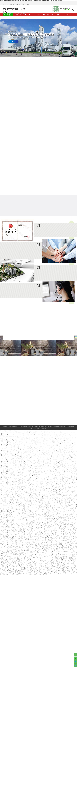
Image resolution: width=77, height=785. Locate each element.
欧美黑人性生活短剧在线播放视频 (50, 451)
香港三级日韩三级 (40, 528)
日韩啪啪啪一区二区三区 (10, 505)
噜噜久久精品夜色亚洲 (38, 490)
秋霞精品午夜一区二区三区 (32, 478)
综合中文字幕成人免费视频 (43, 438)
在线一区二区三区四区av (40, 467)
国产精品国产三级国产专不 (44, 465)
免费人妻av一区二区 (4, 441)
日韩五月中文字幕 (46, 485)
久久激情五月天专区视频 (37, 448)
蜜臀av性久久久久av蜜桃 (64, 544)
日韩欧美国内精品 (19, 444)
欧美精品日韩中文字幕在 (63, 446)
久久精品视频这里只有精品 (63, 556)
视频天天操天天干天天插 (44, 482)
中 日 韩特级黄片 (59, 494)
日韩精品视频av (71, 558)
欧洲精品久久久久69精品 (60, 440)
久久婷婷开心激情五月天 (52, 440)
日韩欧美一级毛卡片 (48, 552)
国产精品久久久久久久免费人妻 (45, 519)
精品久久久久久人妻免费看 (16, 490)
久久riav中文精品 (18, 541)
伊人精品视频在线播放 (17, 543)
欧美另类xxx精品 (31, 453)
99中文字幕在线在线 (25, 501)
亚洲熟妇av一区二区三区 (32, 437)
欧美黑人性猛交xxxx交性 (54, 565)
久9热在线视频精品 (33, 432)
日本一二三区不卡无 (14, 507)
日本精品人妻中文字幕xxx (7, 437)
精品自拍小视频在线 (33, 498)
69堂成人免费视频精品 (66, 450)
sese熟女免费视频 (25, 464)
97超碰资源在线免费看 (54, 441)
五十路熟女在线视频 (51, 448)
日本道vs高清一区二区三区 (12, 469)
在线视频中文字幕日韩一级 (47, 534)
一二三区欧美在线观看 (41, 530)
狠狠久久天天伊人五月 (58, 488)
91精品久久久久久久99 (51, 469)
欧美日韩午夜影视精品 (69, 548)
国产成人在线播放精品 (43, 450)
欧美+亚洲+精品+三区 (47, 445)
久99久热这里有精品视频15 (72, 556)
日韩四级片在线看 (22, 443)
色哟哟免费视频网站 (63, 442)
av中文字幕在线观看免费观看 (31, 504)
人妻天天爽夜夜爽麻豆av (33, 489)
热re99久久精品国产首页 (32, 509)
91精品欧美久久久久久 (14, 448)
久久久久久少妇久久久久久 (61, 490)
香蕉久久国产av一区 (66, 453)
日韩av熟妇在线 (24, 475)
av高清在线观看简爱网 (35, 450)
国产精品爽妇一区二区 (62, 449)
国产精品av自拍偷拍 (57, 544)
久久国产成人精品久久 (57, 513)
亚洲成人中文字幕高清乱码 (72, 517)
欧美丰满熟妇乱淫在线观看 (69, 455)
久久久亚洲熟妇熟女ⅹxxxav (20, 461)
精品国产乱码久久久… (67, 433)
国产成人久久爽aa (51, 434)
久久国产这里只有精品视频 (19, 438)
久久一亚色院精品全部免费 (30, 496)
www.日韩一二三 (64, 549)
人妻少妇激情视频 (62, 567)
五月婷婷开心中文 (31, 566)
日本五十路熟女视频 (11, 434)
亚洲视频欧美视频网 (3, 439)
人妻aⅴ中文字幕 (45, 491)
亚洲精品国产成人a (36, 553)
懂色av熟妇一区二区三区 (24, 449)
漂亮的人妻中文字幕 (37, 494)
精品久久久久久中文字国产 (65, 506)
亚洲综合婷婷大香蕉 (49, 459)
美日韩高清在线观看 (51, 568)
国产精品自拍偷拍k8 (13, 436)
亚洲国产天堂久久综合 (52, 453)
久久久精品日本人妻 (17, 473)
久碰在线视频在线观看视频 (65, 498)
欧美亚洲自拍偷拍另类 (37, 560)
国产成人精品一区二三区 (14, 568)
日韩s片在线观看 (53, 528)
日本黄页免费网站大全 (59, 438)
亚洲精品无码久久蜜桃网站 (18, 491)
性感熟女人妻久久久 (19, 447)
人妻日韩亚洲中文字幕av (50, 435)
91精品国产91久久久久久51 (46, 441)
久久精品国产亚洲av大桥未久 (22, 497)
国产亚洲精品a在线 (68, 471)
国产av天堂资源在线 (68, 533)
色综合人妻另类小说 (18, 445)
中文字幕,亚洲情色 (60, 478)
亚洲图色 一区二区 (64, 563)
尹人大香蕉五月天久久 (68, 454)
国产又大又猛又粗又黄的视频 (12, 478)
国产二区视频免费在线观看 (38, 508)
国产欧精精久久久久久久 (13, 468)
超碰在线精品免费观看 (58, 486)
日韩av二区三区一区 (46, 475)
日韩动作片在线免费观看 (11, 560)
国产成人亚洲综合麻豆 (63, 564)
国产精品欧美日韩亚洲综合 (6, 474)
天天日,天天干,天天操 (72, 472)
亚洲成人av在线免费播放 (38, 555)
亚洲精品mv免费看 (68, 445)
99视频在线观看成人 (62, 468)
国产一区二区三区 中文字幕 (56, 504)
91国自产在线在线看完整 (20, 466)
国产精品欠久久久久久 (18, 527)
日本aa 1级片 (19, 501)
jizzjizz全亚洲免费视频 (38, 434)
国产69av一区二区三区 (68, 461)
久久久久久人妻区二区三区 (52, 490)
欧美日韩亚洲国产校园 (33, 556)
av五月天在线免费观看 (16, 524)
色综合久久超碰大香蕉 (20, 457)
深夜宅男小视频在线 (6, 452)
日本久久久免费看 (41, 511)
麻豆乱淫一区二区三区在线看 (34, 537)
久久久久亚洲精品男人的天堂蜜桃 (64, 520)
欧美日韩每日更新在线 (52, 473)
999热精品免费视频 (14, 460)
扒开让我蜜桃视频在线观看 (16, 534)
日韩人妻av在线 (69, 432)
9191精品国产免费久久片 (15, 471)
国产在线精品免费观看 (7, 463)
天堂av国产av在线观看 (69, 523)
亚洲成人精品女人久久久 (61, 560)
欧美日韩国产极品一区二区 (46, 506)
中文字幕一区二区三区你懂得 (6, 433)
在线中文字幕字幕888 (33, 435)
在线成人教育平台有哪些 (64, 535)
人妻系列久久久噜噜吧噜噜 (59, 457)
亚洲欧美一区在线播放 (28, 469)
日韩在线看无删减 (22, 433)
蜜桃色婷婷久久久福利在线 (53, 521)
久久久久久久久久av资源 (49, 489)
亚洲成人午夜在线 (42, 451)
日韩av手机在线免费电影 (60, 433)
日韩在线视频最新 (31, 512)
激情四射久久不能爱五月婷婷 (67, 482)
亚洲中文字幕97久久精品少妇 (51, 450)
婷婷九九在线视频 (4, 461)
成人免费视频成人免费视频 (49, 452)
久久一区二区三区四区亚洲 (26, 574)
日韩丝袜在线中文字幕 (3, 480)
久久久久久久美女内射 (71, 446)
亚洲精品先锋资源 (38, 476)
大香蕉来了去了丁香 (54, 461)
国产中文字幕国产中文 (59, 447)
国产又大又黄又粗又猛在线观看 (51, 500)
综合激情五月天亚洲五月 (43, 572)
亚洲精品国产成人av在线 (11, 498)
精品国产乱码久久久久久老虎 (7, 524)
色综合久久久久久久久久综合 (56, 474)
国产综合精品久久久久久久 (31, 534)
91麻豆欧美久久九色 (29, 483)
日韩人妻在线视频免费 (35, 447)
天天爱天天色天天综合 (56, 503)
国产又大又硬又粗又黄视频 (28, 502)
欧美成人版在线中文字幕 (40, 437)
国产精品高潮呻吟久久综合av (11, 526)
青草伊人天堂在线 (70, 549)
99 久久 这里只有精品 (21, 507)
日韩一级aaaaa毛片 (58, 550)
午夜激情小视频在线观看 (9, 496)
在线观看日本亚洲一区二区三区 (43, 446)
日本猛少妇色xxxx (20, 465)
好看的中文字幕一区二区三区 (62, 493)
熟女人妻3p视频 (40, 474)
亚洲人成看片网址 (57, 436)
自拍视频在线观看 (38, 510)
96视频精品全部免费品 (70, 470)
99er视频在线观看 (28, 557)
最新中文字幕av (71, 458)
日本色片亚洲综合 (45, 529)
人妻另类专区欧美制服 (14, 455)
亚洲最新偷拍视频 (8, 539)
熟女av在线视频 (41, 461)
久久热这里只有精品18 (19, 484)
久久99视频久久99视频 (66, 532)
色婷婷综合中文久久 (9, 494)
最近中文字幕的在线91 (34, 470)
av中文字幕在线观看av (31, 523)
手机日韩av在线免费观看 (22, 488)
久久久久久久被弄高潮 (32, 513)
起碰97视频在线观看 (37, 501)
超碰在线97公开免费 (56, 442)
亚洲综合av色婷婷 (67, 546)
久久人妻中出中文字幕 (3, 498)
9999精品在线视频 (68, 518)
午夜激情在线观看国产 (19, 446)
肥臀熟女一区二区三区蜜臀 (51, 501)
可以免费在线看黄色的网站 (71, 563)
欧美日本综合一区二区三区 (4, 485)
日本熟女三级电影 (19, 477)
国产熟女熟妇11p (58, 491)
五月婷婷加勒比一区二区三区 (39, 458)
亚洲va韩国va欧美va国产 (6, 488)
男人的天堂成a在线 (30, 452)
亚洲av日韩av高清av (17, 456)
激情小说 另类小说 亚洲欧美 (60, 518)
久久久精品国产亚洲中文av (69, 539)
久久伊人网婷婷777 (25, 476)
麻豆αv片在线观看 (4, 503)
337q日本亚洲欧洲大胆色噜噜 (5, 535)
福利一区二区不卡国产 (35, 507)
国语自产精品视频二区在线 (26, 517)
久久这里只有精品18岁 (60, 525)
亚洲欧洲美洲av (41, 481)
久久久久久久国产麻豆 (18, 517)
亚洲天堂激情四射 (59, 451)
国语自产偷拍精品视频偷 (36, 468)
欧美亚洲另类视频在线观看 (6, 547)
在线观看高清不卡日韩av (52, 447)
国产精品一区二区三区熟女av (26, 447)
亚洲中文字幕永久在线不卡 (11, 529)
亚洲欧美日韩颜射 (30, 497)
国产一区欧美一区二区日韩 (18, 511)
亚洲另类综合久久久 (47, 481)
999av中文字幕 (70, 474)
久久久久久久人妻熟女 (38, 549)
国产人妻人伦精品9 (66, 570)
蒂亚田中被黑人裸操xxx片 (29, 461)
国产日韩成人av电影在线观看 (61, 492)
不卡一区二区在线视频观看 (63, 437)
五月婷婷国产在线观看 (10, 462)
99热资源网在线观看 (26, 537)
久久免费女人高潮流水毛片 (11, 459)
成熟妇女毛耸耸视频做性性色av (19, 462)
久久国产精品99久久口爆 (47, 508)
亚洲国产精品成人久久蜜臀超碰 (23, 523)
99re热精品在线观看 (3, 561)
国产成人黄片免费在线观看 (69, 469)
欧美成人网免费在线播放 (72, 542)
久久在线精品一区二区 (52, 539)
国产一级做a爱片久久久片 (28, 466)
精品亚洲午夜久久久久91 (4, 449)
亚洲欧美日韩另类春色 (24, 547)
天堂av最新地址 (24, 482)
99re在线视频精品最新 (52, 485)
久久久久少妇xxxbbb (68, 476)
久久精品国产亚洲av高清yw (59, 566)
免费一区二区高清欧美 (18, 441)
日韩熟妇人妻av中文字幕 (19, 537)
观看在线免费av (13, 521)
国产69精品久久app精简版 (31, 475)
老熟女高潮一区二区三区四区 (11, 466)
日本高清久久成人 (15, 497)
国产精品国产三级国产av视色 (40, 459)
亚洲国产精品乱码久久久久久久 (57, 459)
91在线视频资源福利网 (23, 481)
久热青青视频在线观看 (36, 466)
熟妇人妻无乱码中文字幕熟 (35, 568)
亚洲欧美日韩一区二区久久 (29, 550)
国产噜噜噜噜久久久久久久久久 (43, 480)
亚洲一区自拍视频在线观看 (37, 527)
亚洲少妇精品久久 (70, 547)
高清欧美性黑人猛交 (5, 511)
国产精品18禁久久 (64, 515)
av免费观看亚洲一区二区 (39, 449)
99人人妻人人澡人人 (9, 481)
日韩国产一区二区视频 (30, 508)
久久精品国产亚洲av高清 (53, 560)
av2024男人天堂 (64, 452)
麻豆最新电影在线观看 (37, 532)
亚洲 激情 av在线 (40, 515)
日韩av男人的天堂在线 (61, 529)
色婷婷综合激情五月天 (68, 567)
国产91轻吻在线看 (34, 530)
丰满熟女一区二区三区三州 (54, 526)
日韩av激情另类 (61, 455)
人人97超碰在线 (15, 496)
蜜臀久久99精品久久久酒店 (69, 466)
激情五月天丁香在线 (36, 433)
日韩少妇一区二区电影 (32, 467)
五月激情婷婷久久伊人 (54, 432)
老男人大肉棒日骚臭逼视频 (13, 530)
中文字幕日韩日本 (19, 435)
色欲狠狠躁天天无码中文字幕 (42, 439)
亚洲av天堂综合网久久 (48, 462)
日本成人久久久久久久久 (39, 485)
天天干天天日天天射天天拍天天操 (71, 511)
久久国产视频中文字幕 (58, 435)
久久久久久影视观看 (28, 486)
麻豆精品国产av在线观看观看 (45, 510)
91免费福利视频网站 (8, 443)
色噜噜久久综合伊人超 (35, 486)
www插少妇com (26, 442)
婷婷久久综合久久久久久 (35, 443)
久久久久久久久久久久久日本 (27, 440)
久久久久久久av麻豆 (69, 462)
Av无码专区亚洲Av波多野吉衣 (10, 541)
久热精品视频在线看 (62, 464)
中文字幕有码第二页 (65, 568)
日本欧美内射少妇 (41, 452)
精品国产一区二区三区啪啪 (30, 520)
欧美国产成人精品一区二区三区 (6, 448)
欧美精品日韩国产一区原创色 (25, 473)
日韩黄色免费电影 (24, 532)
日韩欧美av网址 (20, 470)
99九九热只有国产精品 (71, 444)
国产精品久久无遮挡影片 (5, 504)
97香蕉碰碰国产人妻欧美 (26, 479)
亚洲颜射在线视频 (56, 489)
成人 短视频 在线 (11, 506)
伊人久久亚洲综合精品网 (13, 483)
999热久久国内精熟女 (10, 499)
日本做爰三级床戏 (68, 464)
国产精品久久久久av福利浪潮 (28, 553)
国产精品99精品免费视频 (53, 548)
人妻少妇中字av (19, 436)
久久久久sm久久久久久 (66, 496)
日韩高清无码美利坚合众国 (21, 486)
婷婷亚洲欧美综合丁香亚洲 (23, 458)
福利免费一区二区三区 (44, 448)
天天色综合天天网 (27, 457)
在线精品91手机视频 (18, 569)
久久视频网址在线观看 (25, 434)
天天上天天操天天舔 (7, 521)
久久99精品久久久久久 (29, 563)
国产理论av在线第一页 (49, 442)
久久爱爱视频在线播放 (40, 454)
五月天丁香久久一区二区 (68, 481)
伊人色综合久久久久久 (11, 441)
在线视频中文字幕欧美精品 (18, 440)
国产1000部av (55, 543)
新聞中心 (58, 14)
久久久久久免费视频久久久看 (4, 487)
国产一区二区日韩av (46, 554)
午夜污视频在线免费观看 (60, 473)
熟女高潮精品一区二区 (26, 505)
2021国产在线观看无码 (60, 508)
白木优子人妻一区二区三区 (65, 552)
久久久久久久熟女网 (61, 546)
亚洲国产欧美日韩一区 (38, 475)
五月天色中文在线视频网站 (49, 541)
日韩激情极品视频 (72, 541)
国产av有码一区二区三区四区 (65, 513)
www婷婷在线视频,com (41, 533)
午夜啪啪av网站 (24, 504)
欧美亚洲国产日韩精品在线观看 (43, 473)
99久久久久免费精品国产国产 (41, 500)
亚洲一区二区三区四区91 (41, 541)
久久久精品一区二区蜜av (24, 437)
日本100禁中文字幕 (43, 443)
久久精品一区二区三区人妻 (52, 499)
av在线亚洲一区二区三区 (32, 464)
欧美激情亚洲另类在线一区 (30, 571)
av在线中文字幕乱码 (60, 450)
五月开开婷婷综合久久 (66, 522)
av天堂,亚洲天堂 (59, 522)
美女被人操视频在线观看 (37, 522)
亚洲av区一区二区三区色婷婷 (66, 451)
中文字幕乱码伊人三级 (47, 538)
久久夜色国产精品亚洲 (61, 476)
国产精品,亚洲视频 (5, 450)
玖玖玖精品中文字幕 (73, 479)
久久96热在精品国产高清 (58, 472)
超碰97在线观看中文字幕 (10, 559)
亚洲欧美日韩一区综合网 (14, 470)
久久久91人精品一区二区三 (59, 448)
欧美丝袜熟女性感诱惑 (63, 517)
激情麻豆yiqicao (53, 518)
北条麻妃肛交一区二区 (51, 547)
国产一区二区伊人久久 (18, 555)
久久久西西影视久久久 (64, 444)
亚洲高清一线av (60, 555)
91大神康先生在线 (45, 457)
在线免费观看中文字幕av (45, 494)
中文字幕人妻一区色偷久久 (11, 489)
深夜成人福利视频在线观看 (47, 515)
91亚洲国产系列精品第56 (47, 518)
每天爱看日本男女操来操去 (68, 478)
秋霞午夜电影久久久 (10, 482)
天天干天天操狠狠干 (22, 448)
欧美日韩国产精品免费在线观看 (23, 478)
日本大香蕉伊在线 (42, 433)
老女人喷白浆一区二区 (62, 462)
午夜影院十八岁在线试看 (21, 483)
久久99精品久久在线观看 (41, 444)
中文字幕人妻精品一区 (22, 472)
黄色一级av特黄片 (26, 526)
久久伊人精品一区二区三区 (22, 516)
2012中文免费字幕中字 (8, 531)
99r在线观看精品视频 (69, 526)
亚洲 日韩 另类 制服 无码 (68, 483)
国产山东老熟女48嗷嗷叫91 (30, 510)
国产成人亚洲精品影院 (39, 534)
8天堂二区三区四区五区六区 (14, 545)
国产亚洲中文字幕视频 (50, 553)
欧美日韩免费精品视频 (26, 470)
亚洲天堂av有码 (35, 452)
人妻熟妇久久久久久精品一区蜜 (5, 516)
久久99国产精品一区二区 (17, 532)
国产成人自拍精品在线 (28, 468)
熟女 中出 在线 (2, 539)
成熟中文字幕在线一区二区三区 (68, 528)
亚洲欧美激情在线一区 (69, 436)
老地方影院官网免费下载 (26, 435)
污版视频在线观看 (41, 546)
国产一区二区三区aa (63, 510)
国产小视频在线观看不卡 (6, 472)
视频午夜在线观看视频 (23, 493)
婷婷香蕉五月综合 (13, 446)
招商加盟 (8, 17)
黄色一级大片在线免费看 (66, 479)
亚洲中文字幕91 (69, 443)
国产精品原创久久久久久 (52, 482)
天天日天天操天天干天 (35, 492)
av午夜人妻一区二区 (31, 494)
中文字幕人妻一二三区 (17, 515)
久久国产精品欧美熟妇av (51, 439)
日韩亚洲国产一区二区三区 (25, 541)
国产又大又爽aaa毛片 (57, 498)
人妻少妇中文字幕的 (68, 440)
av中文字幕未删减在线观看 (8, 558)
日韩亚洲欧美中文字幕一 (56, 530)
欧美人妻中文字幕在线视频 (60, 469)
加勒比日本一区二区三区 (14, 567)
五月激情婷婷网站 (45, 434)
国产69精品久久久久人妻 (6, 502)
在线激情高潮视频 (68, 560)
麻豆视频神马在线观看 (41, 495)
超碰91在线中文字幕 (10, 440)
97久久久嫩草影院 (4, 479)
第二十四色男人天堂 (48, 461)
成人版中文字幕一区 (48, 484)
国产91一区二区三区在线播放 (56, 542)
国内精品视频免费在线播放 (23, 509)
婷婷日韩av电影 (68, 510)
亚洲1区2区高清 (22, 549)
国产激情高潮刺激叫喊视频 (38, 540)
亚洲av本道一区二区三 (14, 510)
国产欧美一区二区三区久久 (68, 507)
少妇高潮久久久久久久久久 (26, 477)
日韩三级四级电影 (59, 536)
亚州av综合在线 (4, 555)
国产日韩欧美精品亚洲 (11, 544)
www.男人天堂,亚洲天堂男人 (62, 480)
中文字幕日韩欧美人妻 (26, 484)
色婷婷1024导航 (37, 493)
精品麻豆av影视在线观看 (10, 445)
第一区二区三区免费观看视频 (12, 450)
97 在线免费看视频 (73, 448)
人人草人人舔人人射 (11, 569)
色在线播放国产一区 (55, 437)
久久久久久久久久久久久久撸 (68, 525)
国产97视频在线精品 (25, 459)
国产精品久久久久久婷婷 (60, 471)
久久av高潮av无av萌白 (72, 438)
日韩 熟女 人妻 (9, 512)
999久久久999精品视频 (53, 477)
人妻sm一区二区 (13, 477)
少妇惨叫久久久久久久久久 (47, 464)
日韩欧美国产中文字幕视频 (55, 510)
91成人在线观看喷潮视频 (57, 452)
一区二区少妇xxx (32, 526)
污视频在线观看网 (4, 440)
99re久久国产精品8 (36, 451)
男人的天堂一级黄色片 (51, 457)
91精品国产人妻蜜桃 (29, 522)
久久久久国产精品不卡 (27, 460)
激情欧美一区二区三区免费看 (13, 556)
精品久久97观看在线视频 (59, 495)
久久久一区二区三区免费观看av (27, 527)
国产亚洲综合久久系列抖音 (35, 460)
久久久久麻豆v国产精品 (21, 557)
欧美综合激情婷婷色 (35, 524)
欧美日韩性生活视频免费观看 (55, 484)
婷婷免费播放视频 (65, 488)
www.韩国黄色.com (5, 572)
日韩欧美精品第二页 (63, 489)
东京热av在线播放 (33, 503)
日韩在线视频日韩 (45, 463)
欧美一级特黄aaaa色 (54, 481)
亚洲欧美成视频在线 (56, 502)
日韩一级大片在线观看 (32, 459)
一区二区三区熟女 (45, 436)
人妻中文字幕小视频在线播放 (68, 495)
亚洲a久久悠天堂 (29, 492)
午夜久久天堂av (52, 519)
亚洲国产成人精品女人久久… (20, 454)
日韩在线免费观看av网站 (67, 554)
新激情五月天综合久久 (20, 502)
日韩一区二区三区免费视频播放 (54, 465)
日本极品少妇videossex (64, 484)
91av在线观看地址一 (46, 496)
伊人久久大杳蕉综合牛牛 (23, 494)
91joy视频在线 (50, 463)
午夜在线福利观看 (33, 529)
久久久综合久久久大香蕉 (70, 434)
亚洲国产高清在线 (45, 512)
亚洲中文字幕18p (55, 524)
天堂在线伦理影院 (3, 505)
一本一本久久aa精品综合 (62, 537)
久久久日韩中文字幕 (64, 443)
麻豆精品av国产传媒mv (17, 480)
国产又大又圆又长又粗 (59, 453)
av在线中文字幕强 (48, 432)
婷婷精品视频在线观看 (15, 474)
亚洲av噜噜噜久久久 (4, 451)
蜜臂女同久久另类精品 (57, 434)
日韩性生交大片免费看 (51, 438)
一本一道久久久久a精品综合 (38, 565)
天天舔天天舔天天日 (29, 472)
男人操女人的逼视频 (32, 449)
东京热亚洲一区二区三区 (70, 521)
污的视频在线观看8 (57, 470)
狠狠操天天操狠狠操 (4, 544)
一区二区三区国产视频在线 (34, 499)
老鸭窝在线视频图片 (31, 490)
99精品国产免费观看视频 (23, 455)
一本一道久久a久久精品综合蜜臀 (42, 516)
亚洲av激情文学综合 (22, 525)
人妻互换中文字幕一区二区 (5, 545)
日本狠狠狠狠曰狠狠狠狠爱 (7, 490)
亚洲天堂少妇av (6, 483)
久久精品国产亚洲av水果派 (70, 490)
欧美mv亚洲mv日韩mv (51, 532)
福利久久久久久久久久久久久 (16, 476)
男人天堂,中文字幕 (47, 458)
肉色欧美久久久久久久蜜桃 (19, 544)
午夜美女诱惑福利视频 (24, 515)
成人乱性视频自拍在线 (14, 563)
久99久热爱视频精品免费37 (43, 550)
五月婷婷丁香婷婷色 (64, 474)
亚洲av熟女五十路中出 (18, 434)
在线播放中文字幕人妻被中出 (56, 456)
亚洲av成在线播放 (19, 514)
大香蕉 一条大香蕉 (19, 489)
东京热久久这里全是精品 (51, 507)
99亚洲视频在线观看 (20, 538)
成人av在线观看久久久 (5, 446)
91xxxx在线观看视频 (12, 551)
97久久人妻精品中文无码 (63, 545)
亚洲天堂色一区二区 (49, 444)
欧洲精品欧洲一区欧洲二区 (22, 562)
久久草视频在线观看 (11, 438)
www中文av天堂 (60, 496)
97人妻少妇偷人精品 (36, 502)
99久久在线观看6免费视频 (11, 553)
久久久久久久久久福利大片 (16, 522)
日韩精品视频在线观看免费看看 (48, 563)
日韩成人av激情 (47, 454)
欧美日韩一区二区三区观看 (34, 446)
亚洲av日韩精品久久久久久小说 (20, 506)
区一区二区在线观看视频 (33, 442)
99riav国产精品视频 (26, 446)
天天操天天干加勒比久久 (59, 439)
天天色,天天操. (32, 479)
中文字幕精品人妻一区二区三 (28, 538)
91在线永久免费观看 (41, 462)
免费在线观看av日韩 (8, 475)
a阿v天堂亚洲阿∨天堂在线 (6, 477)
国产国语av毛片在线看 (15, 443)
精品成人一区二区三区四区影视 (51, 433)
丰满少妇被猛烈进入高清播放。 (45, 497)
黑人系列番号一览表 (57, 443)
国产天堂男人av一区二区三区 (12, 451)
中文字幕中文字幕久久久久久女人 (36, 457)
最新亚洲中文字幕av (45, 532)
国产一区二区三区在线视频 (44, 562)
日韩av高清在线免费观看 (41, 442)
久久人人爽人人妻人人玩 (22, 510)
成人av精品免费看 (44, 523)
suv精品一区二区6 (17, 449)
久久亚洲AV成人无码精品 (16, 437)
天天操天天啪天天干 (3, 473)
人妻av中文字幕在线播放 (37, 569)
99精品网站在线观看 (33, 541)
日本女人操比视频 (21, 460)
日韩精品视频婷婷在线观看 (20, 560)
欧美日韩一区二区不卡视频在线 (32, 455)
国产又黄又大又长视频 (9, 543)
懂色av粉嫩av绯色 (61, 551)
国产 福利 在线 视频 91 (71, 437)
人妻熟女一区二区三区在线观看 (70, 551)
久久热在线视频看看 (69, 449)
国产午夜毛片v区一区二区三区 (5, 518)
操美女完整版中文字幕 (30, 482)
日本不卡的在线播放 (55, 556)
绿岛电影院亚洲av (67, 448)
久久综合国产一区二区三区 (21, 450)
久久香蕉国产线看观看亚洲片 (63, 441)
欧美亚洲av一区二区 (39, 436)
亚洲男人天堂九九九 (61, 533)
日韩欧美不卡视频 (72, 514)
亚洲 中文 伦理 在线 (5, 506)
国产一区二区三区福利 (24, 521)
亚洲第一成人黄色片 (29, 463)
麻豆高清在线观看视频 (25, 432)
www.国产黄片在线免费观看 (40, 561)
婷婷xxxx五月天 (73, 504)
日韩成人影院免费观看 (16, 554)
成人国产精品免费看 (17, 467)
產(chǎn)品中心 (28, 14)
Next (74, 36)
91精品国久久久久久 (11, 442)
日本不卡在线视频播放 (19, 529)
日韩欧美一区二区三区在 (50, 443)
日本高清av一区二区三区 (10, 517)
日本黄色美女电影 (63, 436)
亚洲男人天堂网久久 (51, 550)
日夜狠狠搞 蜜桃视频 (5, 454)
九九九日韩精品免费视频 (66, 536)
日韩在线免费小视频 (62, 511)
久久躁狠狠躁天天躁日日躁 (45, 569)
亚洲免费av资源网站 (66, 472)
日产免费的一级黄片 (43, 502)
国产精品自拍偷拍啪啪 (56, 463)
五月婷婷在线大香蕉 (31, 532)
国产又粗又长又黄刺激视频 (40, 509)
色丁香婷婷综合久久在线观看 (13, 565)
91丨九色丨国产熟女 (16, 494)
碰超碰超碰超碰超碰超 (28, 539)
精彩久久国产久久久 (3, 512)
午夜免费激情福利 (62, 454)
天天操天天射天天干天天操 (9, 549)
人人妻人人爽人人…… (33, 445)
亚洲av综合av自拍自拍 (29, 531)
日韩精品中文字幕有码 (8, 453)
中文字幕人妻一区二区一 (15, 433)
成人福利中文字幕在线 (32, 436)
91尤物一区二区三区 (31, 458)
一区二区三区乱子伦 (49, 557)
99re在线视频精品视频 (18, 432)
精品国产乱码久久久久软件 (44, 466)
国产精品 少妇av (8, 507)
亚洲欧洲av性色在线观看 (70, 442)
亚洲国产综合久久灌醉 (68, 573)
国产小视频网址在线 (11, 570)
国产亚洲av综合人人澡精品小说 (54, 520)
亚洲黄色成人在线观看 (47, 449)
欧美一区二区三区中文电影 (12, 464)
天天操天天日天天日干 (26, 561)
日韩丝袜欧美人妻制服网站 (55, 458)
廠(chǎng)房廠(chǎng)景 (48, 14)
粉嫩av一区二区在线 (60, 482)
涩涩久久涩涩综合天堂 (33, 444)
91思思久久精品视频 (56, 467)
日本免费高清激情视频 (6, 436)
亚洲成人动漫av (31, 434)
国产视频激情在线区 (8, 540)
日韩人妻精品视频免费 (29, 448)
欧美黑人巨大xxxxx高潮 (41, 477)
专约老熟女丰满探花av (30, 565)
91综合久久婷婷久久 (11, 479)
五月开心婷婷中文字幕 (50, 572)
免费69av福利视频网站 (66, 439)
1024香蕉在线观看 (29, 487)
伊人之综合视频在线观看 (15, 540)
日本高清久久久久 (43, 487)
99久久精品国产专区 (55, 464)
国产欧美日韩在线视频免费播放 (48, 498)
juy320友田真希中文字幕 (4, 552)
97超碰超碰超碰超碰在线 (51, 488)
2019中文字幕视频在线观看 (41, 435)
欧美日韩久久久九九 (70, 452)
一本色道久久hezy (73, 486)
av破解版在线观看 (28, 443)
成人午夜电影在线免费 (48, 437)
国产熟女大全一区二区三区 (30, 549)
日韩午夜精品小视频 (51, 516)
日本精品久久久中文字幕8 (42, 470)
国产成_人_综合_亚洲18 (11, 537)
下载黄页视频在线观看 (24, 513)
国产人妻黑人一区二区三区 (41, 517)
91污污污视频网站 (33, 491)
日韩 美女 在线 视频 (3, 499)
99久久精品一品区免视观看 (18, 505)
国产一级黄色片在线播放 (56, 444)
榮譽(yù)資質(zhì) (38, 14)
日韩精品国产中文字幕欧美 (72, 484)
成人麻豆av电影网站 (8, 509)
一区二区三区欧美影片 (71, 493)
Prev (0, 36)
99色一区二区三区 (3, 507)
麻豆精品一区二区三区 (54, 468)
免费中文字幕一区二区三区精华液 (28, 441)
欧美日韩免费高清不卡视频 (14, 472)
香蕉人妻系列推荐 (74, 538)
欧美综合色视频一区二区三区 (32, 439)
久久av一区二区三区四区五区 (53, 480)
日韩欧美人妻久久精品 (42, 507)
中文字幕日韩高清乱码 (22, 492)
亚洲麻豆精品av (47, 477)
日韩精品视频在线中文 (28, 451)
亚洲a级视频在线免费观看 (5, 523)
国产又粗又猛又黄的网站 (7, 457)
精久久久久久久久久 (25, 436)
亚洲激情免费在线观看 (26, 444)
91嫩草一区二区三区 (38, 566)
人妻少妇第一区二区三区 (13, 485)
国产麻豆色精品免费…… (16, 453)
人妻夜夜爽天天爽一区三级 (70, 463)
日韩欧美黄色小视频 (61, 565)
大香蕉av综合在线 (32, 570)
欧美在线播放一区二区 (42, 557)
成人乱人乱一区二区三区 (62, 432)
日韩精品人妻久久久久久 (49, 509)
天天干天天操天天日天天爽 (64, 497)
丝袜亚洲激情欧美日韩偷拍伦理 (16, 475)
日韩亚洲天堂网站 (38, 523)
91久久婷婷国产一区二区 (29, 506)
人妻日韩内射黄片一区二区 (38, 441)
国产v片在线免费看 (19, 459)
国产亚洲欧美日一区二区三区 (51, 483)
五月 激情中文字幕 (12, 432)
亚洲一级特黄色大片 (58, 562)
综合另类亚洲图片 (47, 526)
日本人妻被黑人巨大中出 (48, 556)
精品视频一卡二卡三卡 (72, 497)
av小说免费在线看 (58, 460)
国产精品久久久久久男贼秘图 (52, 523)
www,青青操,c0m (60, 543)
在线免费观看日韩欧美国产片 (32, 552)
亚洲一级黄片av (34, 454)
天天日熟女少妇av (19, 504)
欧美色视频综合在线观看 (35, 438)
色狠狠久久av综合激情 (18, 479)
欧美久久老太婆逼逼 (28, 454)
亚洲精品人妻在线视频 (16, 481)
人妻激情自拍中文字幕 (27, 438)
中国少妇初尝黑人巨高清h (22, 487)
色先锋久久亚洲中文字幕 (5, 538)
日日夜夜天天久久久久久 (11, 555)
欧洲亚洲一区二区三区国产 (49, 467)
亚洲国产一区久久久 (16, 552)
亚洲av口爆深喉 (28, 488)
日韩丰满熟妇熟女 (44, 513)
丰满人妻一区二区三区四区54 (72, 515)
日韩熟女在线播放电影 (32, 500)
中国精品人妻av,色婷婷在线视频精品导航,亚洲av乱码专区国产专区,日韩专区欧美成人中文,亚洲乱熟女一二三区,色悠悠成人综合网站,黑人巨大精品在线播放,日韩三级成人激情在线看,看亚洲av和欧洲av (31, 0)
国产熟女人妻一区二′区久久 (45, 471)
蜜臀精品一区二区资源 (21, 572)
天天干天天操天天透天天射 (39, 526)
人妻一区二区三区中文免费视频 (51, 487)
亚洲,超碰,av (24, 463)
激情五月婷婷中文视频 (25, 500)
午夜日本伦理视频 (4, 501)
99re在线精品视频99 (42, 524)
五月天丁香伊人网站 (55, 462)
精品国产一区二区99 (28, 568)
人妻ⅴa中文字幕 (38, 545)
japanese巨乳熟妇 (56, 553)
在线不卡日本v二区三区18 (65, 509)
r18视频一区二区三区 (68, 512)
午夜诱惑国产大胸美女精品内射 (50, 495)
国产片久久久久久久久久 (44, 469)
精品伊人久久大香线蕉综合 (43, 447)
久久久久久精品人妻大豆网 (6, 460)
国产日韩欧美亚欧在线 (29, 433)
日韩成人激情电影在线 (14, 488)
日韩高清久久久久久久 (67, 519)
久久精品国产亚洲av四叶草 (35, 488)
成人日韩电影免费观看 (63, 502)
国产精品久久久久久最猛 (10, 456)
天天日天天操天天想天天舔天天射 (54, 475)
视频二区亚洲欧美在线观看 (55, 531)
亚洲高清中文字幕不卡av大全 (59, 507)
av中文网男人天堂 (44, 527)
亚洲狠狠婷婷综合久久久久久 (35, 525)
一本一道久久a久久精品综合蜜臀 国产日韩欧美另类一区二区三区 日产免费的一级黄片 (28, 518)
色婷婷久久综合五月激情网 (55, 559)
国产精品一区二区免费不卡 (5, 495)
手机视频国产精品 (5, 465)
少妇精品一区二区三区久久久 (23, 474)
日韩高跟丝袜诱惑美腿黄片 (56, 549)
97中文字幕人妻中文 (37, 497)
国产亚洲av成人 (73, 513)
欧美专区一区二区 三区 (67, 485)
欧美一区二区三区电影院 (47, 456)
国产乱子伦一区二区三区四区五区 (10, 435)
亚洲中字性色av (74, 560)
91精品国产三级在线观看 (21, 451)
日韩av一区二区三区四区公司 (56, 552)
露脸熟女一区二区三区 (64, 460)
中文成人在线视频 (60, 477)
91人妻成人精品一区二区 (15, 492)
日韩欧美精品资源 (4, 444)
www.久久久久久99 (63, 475)
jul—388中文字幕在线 (12, 454)
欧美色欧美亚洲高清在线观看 (71, 492)
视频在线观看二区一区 (43, 536)
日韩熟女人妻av (63, 434)
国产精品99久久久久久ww (48, 551)
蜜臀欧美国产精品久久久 (61, 548)
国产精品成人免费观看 (34, 544)
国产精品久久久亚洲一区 (56, 505)
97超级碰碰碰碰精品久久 (25, 467)
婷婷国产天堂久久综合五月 (44, 440)
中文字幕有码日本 (66, 438)
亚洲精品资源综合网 (43, 488)
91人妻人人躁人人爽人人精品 (53, 466)
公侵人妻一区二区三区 (63, 559)
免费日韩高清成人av (11, 449)
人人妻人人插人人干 (61, 461)
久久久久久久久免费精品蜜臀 (42, 547)
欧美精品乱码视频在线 (25, 498)
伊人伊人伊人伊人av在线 (14, 562)
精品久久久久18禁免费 (40, 455)
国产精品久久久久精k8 (71, 480)
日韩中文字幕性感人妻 (48, 455)
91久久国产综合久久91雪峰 (4, 432)
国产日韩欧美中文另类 (36, 472)
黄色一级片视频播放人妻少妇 (33, 474)
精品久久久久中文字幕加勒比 (33, 515)
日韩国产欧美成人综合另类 (40, 432)
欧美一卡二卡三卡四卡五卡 (14, 452)
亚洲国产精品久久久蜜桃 (27, 465)
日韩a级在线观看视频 (4, 478)
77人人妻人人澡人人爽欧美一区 (40, 570)
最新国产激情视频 (59, 558)
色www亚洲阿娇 (51, 436)
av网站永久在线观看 (12, 504)
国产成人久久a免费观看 (25, 495)
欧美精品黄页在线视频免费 (15, 458)
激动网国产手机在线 (14, 539)
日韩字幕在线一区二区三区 (58, 541)
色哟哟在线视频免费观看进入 (10, 447)
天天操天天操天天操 (26, 555)
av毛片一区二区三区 (5, 486)
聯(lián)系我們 (68, 14)
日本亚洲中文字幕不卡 (70, 553)
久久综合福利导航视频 (55, 455)
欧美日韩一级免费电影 (23, 439)
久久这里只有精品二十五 (71, 531)
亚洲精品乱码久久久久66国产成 (54, 446)
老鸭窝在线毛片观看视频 (17, 503)
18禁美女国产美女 (63, 467)
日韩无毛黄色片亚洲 (63, 470)
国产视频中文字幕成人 (16, 439)
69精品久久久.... (38, 513)
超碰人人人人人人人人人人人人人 (32, 480)
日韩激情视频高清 (54, 445)
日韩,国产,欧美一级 (49, 567)
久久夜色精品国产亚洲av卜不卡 (12, 501)
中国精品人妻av (19, 464)
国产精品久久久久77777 (55, 449)
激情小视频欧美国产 (65, 558)
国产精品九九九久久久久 (33, 528)
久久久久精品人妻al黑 (59, 528)
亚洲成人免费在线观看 (8, 522)
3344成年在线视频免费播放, (9, 546)
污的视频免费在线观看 (9, 515)
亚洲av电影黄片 (73, 532)
